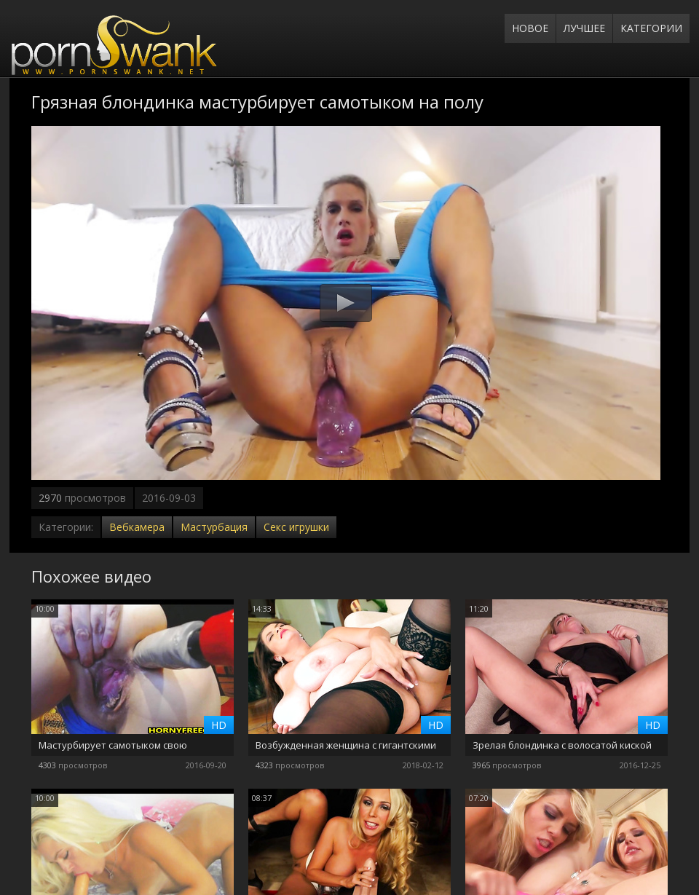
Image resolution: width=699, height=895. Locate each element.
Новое (530, 28)
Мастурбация (214, 527)
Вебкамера (137, 527)
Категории (651, 28)
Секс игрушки (296, 527)
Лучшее (584, 28)
